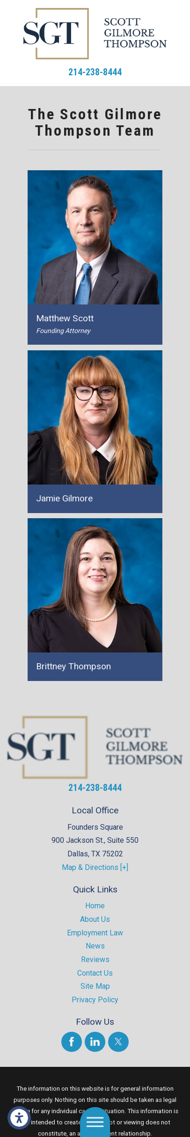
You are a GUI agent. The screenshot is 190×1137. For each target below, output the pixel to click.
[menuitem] (95, 906)
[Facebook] (71, 1042)
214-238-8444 (95, 72)
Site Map (95, 986)
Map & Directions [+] (95, 867)
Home (95, 905)
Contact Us (95, 973)
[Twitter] (118, 1042)
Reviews (95, 959)
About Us (95, 919)
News (95, 945)
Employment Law (95, 932)
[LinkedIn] (95, 1042)
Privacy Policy (95, 999)
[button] (19, 1118)
